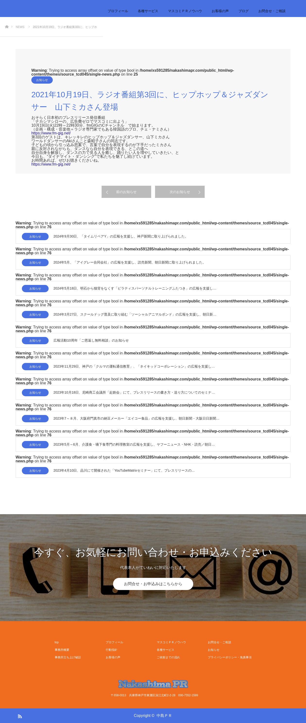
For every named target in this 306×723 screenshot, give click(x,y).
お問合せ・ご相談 (272, 11)
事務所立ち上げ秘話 (68, 657)
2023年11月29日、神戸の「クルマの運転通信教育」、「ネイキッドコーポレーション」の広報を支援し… (134, 366)
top (57, 642)
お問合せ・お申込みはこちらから (153, 584)
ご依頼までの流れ (168, 657)
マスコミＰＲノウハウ (185, 11)
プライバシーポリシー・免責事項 (230, 657)
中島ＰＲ (164, 716)
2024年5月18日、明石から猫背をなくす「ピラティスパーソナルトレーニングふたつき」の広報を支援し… (135, 288)
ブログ (243, 11)
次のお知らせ (180, 192)
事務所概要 (62, 650)
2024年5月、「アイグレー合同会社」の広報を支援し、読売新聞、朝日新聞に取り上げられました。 (129, 262)
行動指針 (111, 650)
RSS (19, 715)
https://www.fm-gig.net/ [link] (51, 133)
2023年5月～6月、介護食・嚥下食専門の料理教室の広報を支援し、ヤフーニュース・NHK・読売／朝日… (134, 444)
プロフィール (118, 11)
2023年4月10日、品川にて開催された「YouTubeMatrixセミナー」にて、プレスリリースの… (124, 470)
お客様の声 (220, 11)
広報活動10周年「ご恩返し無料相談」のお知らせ (91, 340)
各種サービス (148, 11)
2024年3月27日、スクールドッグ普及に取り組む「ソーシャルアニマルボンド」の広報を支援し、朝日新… (135, 314)
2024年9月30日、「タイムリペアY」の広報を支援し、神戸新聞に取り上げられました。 (120, 236)
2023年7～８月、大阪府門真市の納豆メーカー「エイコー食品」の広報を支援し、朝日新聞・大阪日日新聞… (136, 418)
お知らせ (42, 80)
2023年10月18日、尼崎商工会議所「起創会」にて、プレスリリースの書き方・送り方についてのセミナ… (134, 392)
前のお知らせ (126, 192)
